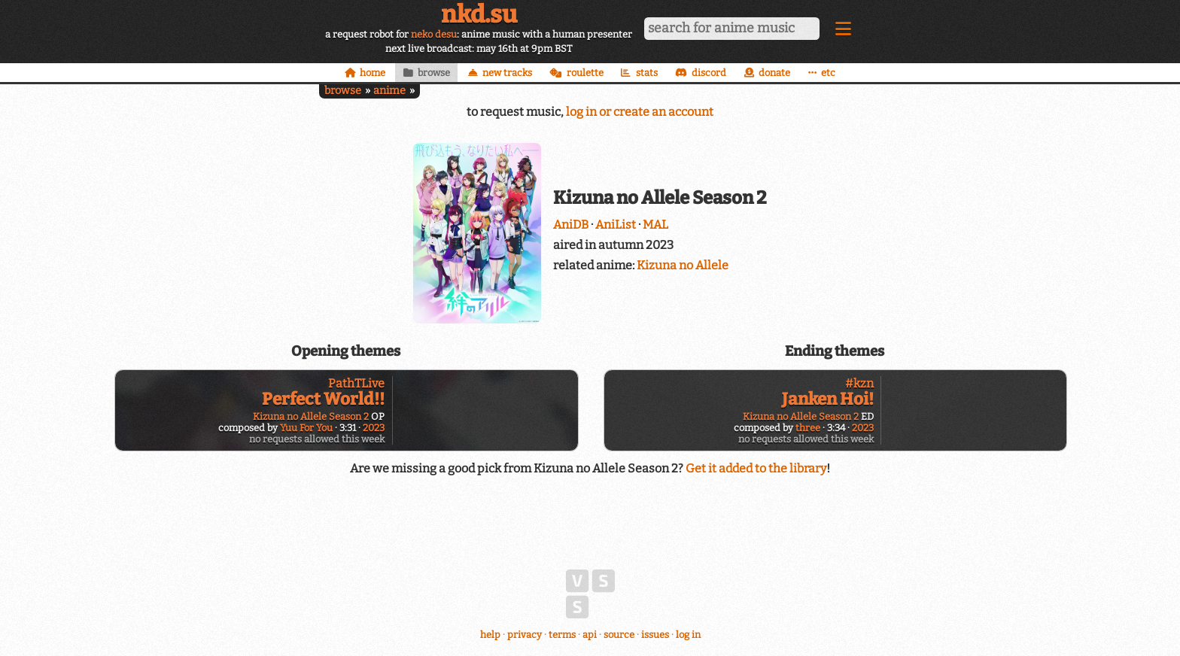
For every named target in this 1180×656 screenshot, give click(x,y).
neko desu (434, 34)
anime (389, 90)
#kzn (859, 383)
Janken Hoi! (828, 399)
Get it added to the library (756, 468)
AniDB (570, 224)
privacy (524, 634)
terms (562, 634)
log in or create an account (639, 112)
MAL (655, 224)
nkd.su (479, 14)
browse (342, 90)
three (807, 427)
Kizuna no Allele (682, 265)
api (589, 634)
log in (688, 634)
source (619, 634)
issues (655, 634)
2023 (374, 427)
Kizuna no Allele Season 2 (311, 416)
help (490, 634)
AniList (615, 224)
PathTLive (356, 383)
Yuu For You (306, 427)
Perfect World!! (323, 399)
